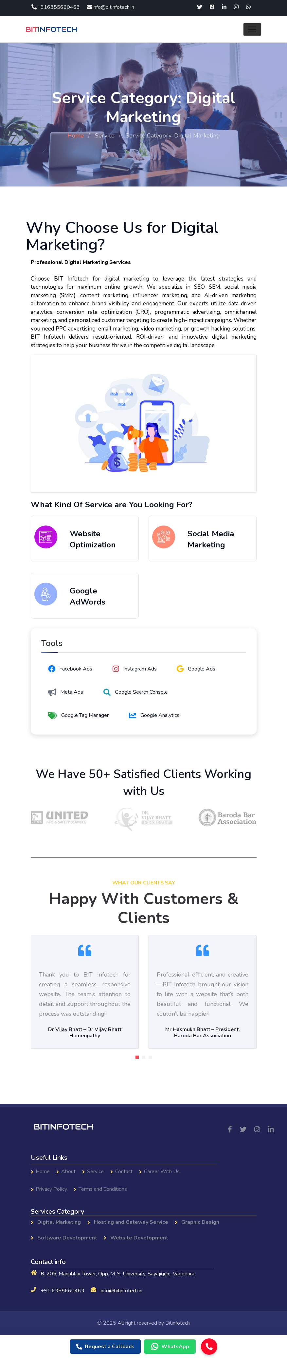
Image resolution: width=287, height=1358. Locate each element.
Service (105, 135)
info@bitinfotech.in (110, 7)
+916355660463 (55, 7)
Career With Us (162, 1171)
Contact (124, 1171)
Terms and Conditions (103, 1189)
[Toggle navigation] (252, 29)
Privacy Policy (51, 1189)
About (68, 1171)
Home (75, 135)
